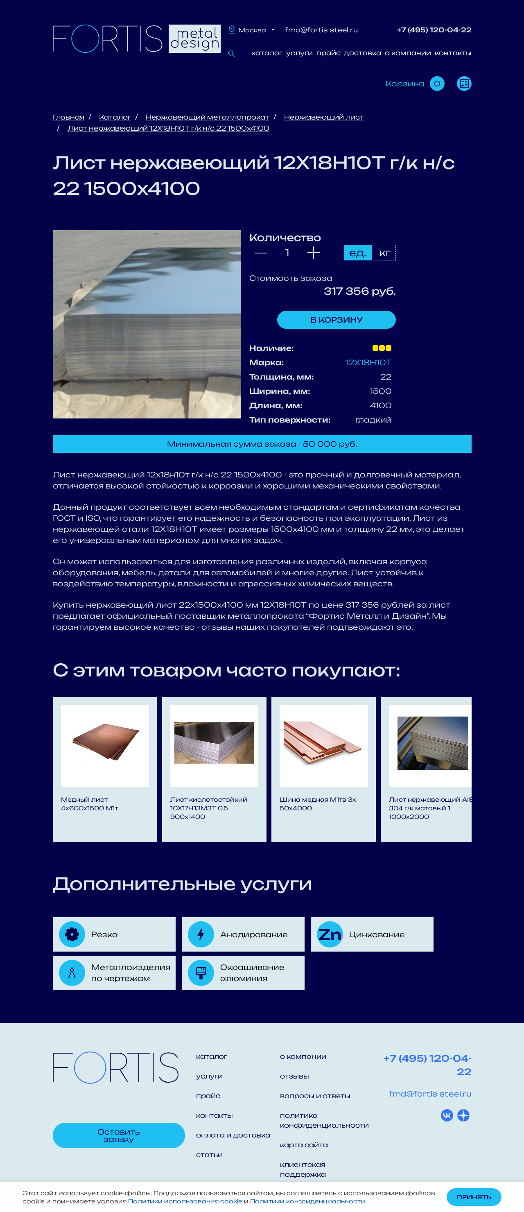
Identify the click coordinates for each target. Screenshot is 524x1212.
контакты (453, 53)
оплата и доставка (233, 1135)
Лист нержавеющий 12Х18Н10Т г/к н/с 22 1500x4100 (168, 128)
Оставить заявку (118, 1135)
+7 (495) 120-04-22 (434, 30)
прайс (328, 53)
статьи (209, 1155)
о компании (408, 53)
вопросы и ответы (315, 1096)
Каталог (115, 117)
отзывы (294, 1076)
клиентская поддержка (303, 1169)
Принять (474, 1197)
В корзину (336, 319)
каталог (266, 53)
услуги (299, 53)
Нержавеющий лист (324, 117)
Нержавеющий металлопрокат (207, 117)
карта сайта (304, 1145)
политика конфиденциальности (322, 1120)
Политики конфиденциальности (307, 1201)
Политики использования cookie (185, 1201)
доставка (362, 53)
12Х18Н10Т (369, 362)
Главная (68, 117)
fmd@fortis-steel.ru (321, 30)
